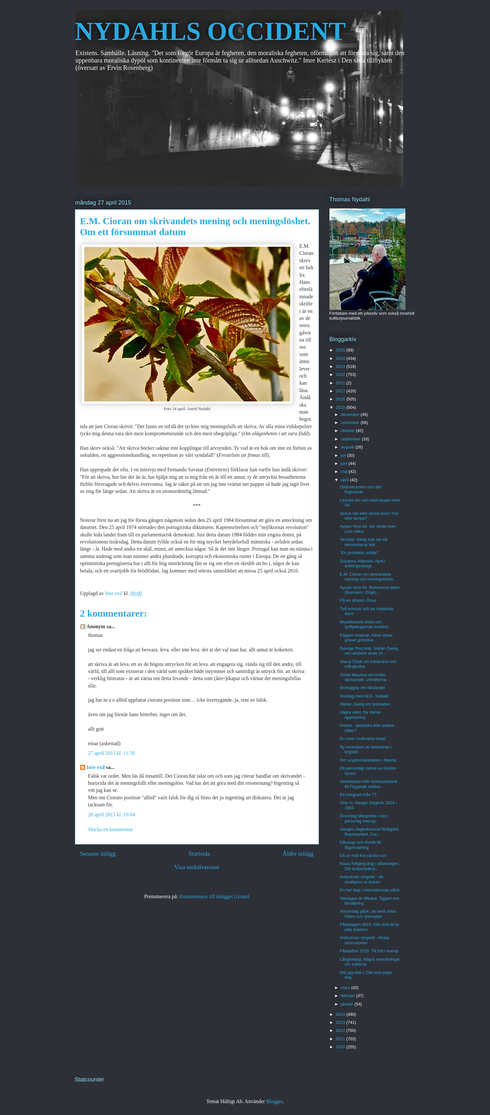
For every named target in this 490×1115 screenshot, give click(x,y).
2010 (341, 1046)
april (345, 479)
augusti (348, 447)
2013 (341, 1022)
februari (348, 995)
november (350, 422)
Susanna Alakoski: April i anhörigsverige (362, 564)
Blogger (274, 1101)
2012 (341, 1030)
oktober (348, 430)
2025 (341, 350)
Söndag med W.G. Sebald (364, 696)
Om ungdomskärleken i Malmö (368, 760)
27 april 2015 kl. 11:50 (111, 753)
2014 (341, 1014)
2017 (341, 391)
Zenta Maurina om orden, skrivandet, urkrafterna (363, 677)
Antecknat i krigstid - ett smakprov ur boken (361, 879)
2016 (341, 399)
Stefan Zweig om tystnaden (365, 704)
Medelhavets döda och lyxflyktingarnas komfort (364, 625)
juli (344, 455)
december (350, 414)
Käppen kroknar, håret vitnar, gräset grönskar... (366, 638)
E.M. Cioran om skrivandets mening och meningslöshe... (368, 577)
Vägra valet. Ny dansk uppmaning (360, 715)
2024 (341, 358)
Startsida (199, 853)
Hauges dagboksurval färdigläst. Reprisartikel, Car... (370, 832)
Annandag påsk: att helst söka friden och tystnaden (368, 914)
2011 (341, 1038)
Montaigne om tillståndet (362, 687)
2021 (341, 382)
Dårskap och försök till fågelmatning (360, 845)
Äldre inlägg (297, 853)
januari (348, 1004)
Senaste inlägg (98, 853)
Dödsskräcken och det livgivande (360, 490)
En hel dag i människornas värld (369, 890)
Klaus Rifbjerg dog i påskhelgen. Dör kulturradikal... (370, 866)
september (351, 439)
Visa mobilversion (196, 867)
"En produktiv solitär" (359, 552)
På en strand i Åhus (358, 600)
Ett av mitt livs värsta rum (363, 855)
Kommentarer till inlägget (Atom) (214, 896)
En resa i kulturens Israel (363, 738)
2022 (341, 374)
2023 (341, 366)
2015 (341, 407)
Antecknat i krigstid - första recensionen (364, 940)
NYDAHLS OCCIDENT (210, 31)
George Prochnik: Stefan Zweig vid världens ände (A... (369, 651)
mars (346, 987)
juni (344, 463)
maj (345, 471)
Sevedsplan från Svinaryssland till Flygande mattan (368, 784)
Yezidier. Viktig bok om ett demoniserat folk (363, 542)
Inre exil (96, 767)
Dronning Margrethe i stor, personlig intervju (364, 818)
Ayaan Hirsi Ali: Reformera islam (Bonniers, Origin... (370, 590)
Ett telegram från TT (358, 794)
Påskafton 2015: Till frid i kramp (369, 950)
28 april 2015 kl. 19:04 (111, 814)
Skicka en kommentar (110, 829)
